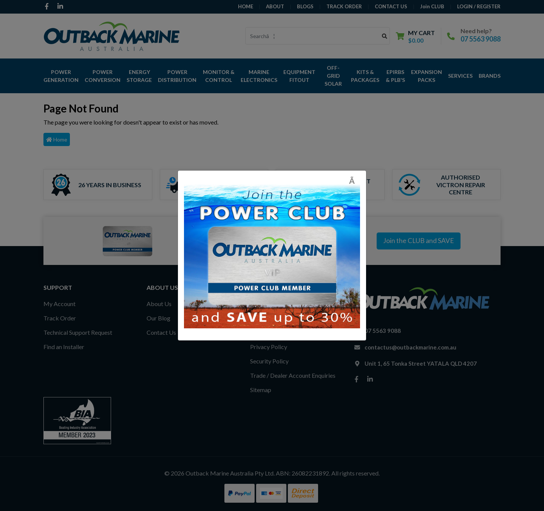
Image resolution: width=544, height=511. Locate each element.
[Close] (354, 181)
